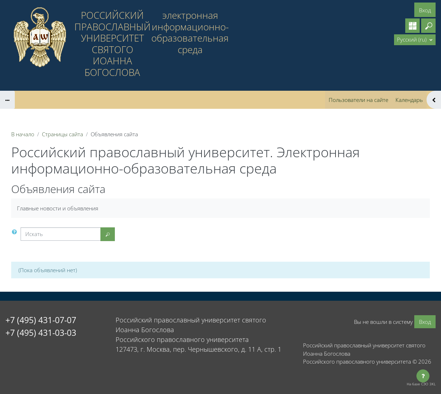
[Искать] (61, 234)
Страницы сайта (62, 134)
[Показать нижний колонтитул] (422, 375)
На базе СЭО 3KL (421, 383)
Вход (425, 10)
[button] (428, 25)
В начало (22, 134)
